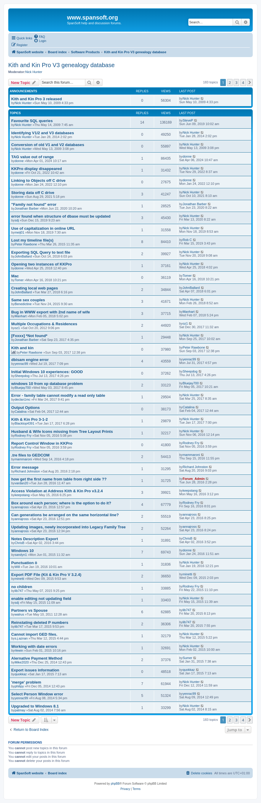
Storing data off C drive (32, 192)
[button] (250, 82)
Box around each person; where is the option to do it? (61, 503)
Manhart (21, 316)
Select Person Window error (37, 694)
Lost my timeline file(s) (32, 240)
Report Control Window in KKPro (41, 443)
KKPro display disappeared (36, 168)
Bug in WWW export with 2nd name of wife (50, 312)
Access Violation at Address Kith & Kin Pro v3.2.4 (57, 491)
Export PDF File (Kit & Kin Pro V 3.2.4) (46, 574)
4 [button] (243, 82)
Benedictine (23, 304)
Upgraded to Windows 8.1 (35, 706)
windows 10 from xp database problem (47, 383)
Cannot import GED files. (34, 634)
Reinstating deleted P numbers (39, 622)
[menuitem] (39, 36)
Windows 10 (22, 550)
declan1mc (22, 399)
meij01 (19, 232)
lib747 (19, 590)
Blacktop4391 (25, 423)
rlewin (19, 650)
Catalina (21, 411)
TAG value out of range (32, 157)
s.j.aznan (21, 638)
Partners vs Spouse (29, 610)
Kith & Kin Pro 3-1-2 (29, 419)
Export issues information (35, 670)
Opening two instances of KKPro (41, 264)
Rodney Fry (23, 435)
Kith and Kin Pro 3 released (36, 99)
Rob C (187, 240)
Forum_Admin (194, 478)
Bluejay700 (23, 387)
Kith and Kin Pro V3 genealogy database (61, 65)
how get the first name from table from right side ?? (59, 479)
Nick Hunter (33, 72)
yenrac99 (21, 363)
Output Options (25, 407)
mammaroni (23, 459)
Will (17, 567)
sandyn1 (21, 554)
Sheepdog (22, 376)
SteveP (188, 120)
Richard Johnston (27, 471)
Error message (24, 467)
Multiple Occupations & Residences (44, 324)
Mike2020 (22, 662)
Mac (15, 276)
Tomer (19, 280)
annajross (22, 507)
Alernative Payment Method (36, 658)
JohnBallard (23, 256)
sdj (17, 220)
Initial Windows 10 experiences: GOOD (47, 372)
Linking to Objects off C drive (38, 180)
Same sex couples (28, 300)
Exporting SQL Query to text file (40, 252)
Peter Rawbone (26, 244)
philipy (19, 686)
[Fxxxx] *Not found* (29, 335)
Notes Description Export (34, 539)
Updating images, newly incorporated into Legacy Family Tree (68, 527)
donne (19, 161)
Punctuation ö (24, 563)
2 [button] (230, 82)
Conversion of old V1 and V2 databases (47, 145)
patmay (20, 710)
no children (21, 587)
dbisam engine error (30, 359)
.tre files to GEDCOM (30, 455)
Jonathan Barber (27, 208)
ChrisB (20, 543)
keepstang (22, 495)
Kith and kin (22, 348)
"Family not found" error (33, 204)
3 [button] (236, 82)
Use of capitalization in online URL (43, 228)
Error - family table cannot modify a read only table (58, 395)
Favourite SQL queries (32, 121)
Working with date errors (34, 646)
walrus (19, 614)
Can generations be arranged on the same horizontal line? (65, 515)
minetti (19, 578)
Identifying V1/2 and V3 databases (42, 133)
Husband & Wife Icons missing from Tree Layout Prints (62, 431)
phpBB (115, 783)
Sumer (187, 658)
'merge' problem (26, 682)
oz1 (17, 328)
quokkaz (21, 674)
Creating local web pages (34, 288)
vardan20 (21, 483)
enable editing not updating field (41, 598)
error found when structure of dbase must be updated (60, 216)
